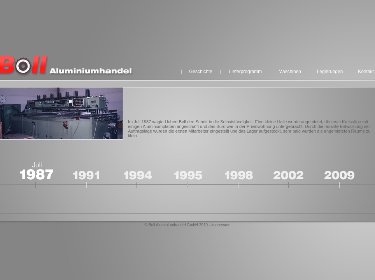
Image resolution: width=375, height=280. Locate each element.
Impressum (220, 225)
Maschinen (290, 71)
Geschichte (200, 71)
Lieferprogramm (245, 71)
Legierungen (330, 71)
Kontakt (366, 71)
